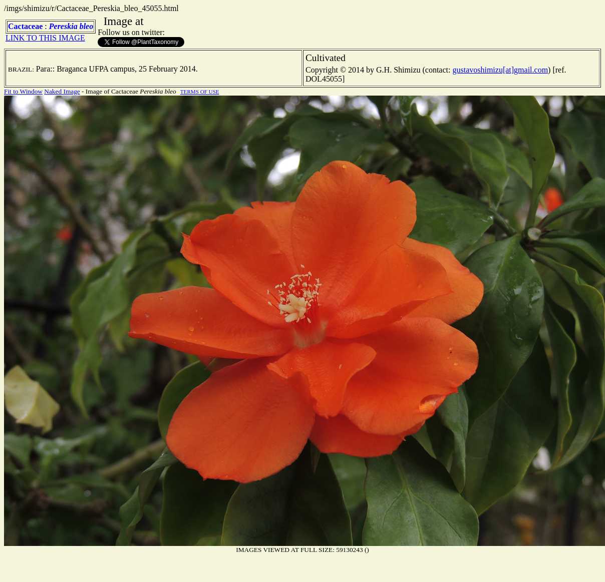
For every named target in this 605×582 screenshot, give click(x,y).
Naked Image (62, 91)
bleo (87, 26)
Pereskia (63, 26)
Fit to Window (23, 91)
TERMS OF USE (199, 92)
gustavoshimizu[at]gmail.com (500, 70)
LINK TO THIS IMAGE (45, 38)
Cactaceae (25, 26)
